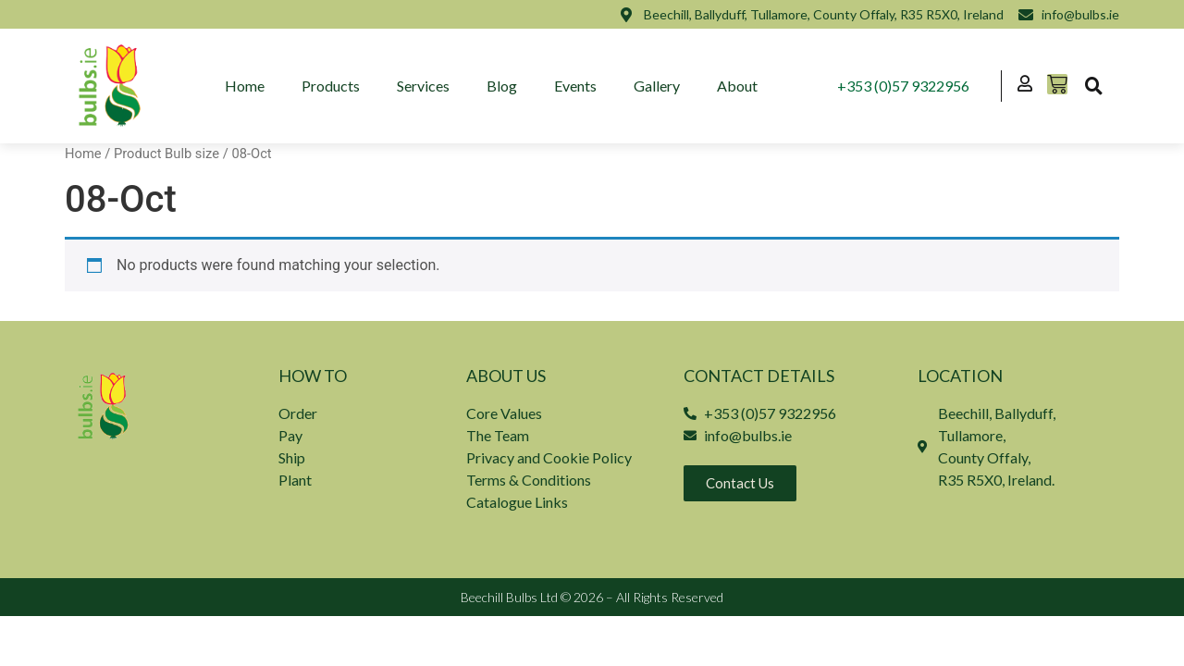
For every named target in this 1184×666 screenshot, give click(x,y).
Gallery (658, 85)
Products (331, 85)
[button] (1093, 86)
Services (424, 85)
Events (576, 85)
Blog (502, 85)
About (738, 85)
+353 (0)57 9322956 (903, 85)
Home (245, 85)
